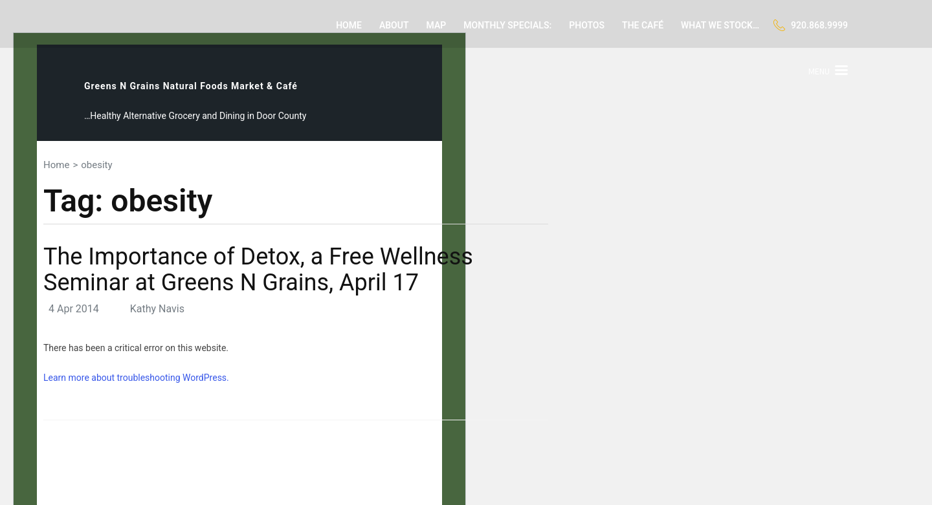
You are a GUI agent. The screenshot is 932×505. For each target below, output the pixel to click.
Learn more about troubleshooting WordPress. (136, 377)
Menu (819, 71)
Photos (587, 25)
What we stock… (720, 25)
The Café (642, 25)
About (394, 25)
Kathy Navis (157, 309)
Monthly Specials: (507, 25)
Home (349, 25)
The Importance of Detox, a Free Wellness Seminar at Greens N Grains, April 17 (258, 269)
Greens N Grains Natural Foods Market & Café (191, 86)
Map (437, 25)
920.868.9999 (819, 25)
